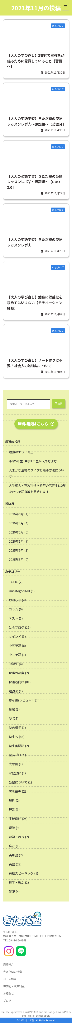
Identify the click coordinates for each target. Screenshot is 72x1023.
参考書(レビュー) (21, 700)
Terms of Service (34, 1015)
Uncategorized (19, 591)
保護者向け (16, 682)
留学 (12, 827)
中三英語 (15, 645)
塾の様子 (15, 727)
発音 (12, 846)
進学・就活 (16, 882)
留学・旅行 (16, 836)
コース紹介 (9, 979)
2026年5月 (16, 514)
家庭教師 (15, 773)
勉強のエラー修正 (21, 452)
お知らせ (15, 600)
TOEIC (13, 581)
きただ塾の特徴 (12, 972)
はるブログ (16, 627)
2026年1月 (16, 541)
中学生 (13, 663)
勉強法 (13, 691)
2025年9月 (16, 550)
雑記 (12, 891)
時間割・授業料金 (14, 986)
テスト (13, 618)
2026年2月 (16, 532)
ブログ (7, 1001)
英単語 (13, 855)
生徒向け (15, 818)
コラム (13, 609)
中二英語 (15, 654)
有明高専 (15, 791)
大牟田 (13, 764)
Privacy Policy (63, 1012)
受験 (12, 709)
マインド (15, 636)
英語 (12, 864)
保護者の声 (16, 673)
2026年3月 (16, 523)
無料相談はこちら (36, 424)
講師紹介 (8, 964)
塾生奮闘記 (16, 745)
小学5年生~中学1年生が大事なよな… (34, 461)
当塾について (18, 782)
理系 (12, 809)
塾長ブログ (16, 754)
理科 (12, 800)
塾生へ (13, 736)
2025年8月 (16, 559)
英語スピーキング (21, 873)
